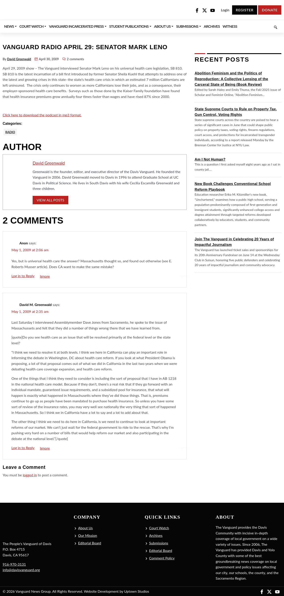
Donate (270, 10)
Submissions (158, 543)
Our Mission (87, 536)
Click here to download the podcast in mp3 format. (42, 115)
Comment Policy (162, 558)
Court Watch (159, 528)
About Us (85, 528)
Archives (155, 536)
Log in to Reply (22, 276)
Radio (10, 132)
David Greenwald (19, 59)
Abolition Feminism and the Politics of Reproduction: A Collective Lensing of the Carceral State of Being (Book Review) (231, 78)
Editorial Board (89, 543)
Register (244, 10)
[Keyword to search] (260, 26)
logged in (30, 475)
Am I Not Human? (210, 159)
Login (225, 10)
